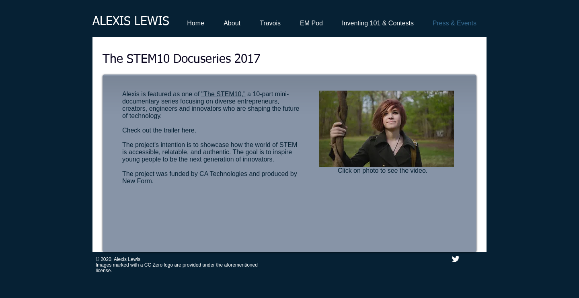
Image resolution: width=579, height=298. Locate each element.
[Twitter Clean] (455, 259)
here (188, 130)
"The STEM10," (223, 94)
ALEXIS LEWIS (130, 22)
